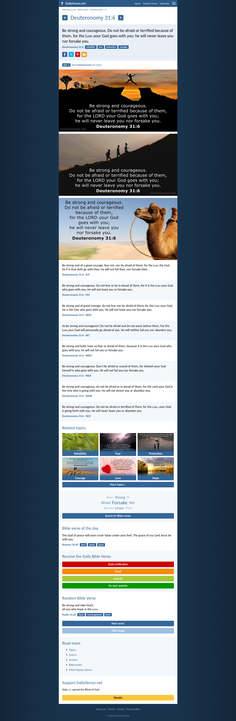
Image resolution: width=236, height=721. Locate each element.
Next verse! (118, 623)
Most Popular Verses (80, 669)
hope (81, 614)
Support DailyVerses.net (82, 682)
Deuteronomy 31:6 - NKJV (77, 315)
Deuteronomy (96, 9)
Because (108, 508)
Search (73, 654)
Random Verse (150, 3)
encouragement (94, 614)
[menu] (173, 4)
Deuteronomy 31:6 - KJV (76, 274)
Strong (120, 497)
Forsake (119, 503)
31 (105, 9)
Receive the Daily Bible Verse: (87, 556)
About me (101, 709)
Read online (87, 64)
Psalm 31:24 (69, 614)
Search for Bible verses (118, 515)
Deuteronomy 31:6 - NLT (76, 335)
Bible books (83, 9)
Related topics (74, 427)
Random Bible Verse (79, 598)
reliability (90, 47)
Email (118, 571)
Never (110, 497)
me (70, 689)
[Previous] (65, 17)
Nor (132, 502)
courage (123, 47)
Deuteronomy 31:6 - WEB (76, 375)
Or (128, 497)
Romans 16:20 (70, 544)
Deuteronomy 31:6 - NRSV (77, 355)
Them (128, 508)
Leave (119, 508)
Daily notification (118, 564)
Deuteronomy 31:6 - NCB (76, 416)
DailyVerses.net (69, 9)
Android (118, 578)
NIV (66, 65)
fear (101, 47)
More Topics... (118, 484)
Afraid (106, 502)
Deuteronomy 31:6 (73, 47)
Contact (120, 709)
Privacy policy (133, 709)
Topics (138, 3)
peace (92, 544)
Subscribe (164, 3)
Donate (118, 697)
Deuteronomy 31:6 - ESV (76, 294)
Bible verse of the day (80, 528)
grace (101, 544)
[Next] (120, 17)
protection (111, 47)
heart (108, 614)
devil (83, 544)
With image (118, 630)
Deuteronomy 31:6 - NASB (77, 396)
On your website (118, 585)
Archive (73, 659)
